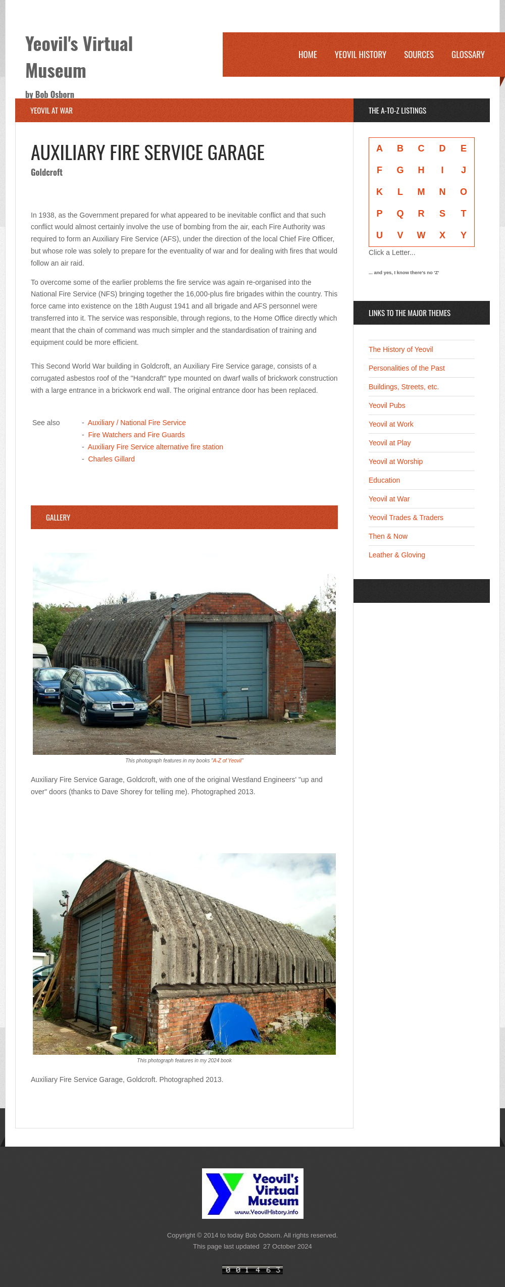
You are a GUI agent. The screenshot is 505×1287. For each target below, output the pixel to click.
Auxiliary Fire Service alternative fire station (155, 447)
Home (307, 54)
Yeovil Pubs (387, 405)
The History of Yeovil (401, 349)
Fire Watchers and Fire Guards (136, 435)
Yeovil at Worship (396, 461)
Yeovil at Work (391, 424)
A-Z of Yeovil (227, 760)
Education (384, 480)
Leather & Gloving (397, 555)
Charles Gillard (111, 459)
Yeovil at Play (390, 443)
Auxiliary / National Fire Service (137, 423)
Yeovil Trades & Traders (406, 517)
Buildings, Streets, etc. (404, 387)
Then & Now (388, 536)
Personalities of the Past (407, 368)
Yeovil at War (389, 499)
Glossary (468, 54)
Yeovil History (360, 54)
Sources (419, 54)
